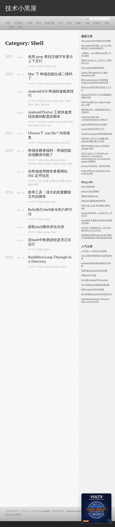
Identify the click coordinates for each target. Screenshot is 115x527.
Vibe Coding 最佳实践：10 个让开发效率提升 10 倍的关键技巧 (96, 47)
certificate (54, 180)
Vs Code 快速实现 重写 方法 (92, 129)
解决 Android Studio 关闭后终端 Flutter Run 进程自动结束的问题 (94, 81)
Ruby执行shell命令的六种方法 (50, 211)
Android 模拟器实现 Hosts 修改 (94, 124)
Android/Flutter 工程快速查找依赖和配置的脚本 (50, 114)
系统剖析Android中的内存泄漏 (94, 270)
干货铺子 (19, 22)
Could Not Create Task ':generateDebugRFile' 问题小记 (94, 118)
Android (42, 100)
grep (53, 65)
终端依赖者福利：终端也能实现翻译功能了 (49, 152)
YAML (70, 121)
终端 (62, 180)
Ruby (49, 142)
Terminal (61, 83)
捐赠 (78, 22)
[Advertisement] (39, 387)
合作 (69, 22)
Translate (32, 163)
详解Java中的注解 (88, 275)
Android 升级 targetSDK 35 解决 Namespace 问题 (94, 74)
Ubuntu (42, 142)
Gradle (58, 121)
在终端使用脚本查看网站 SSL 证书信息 (48, 173)
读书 (38, 22)
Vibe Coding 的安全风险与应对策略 (96, 41)
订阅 (87, 22)
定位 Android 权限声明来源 (92, 68)
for (52, 266)
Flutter (55, 100)
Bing (63, 163)
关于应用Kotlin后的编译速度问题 (95, 285)
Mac (47, 83)
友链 (20, 27)
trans (69, 163)
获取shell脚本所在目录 (46, 227)
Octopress (46, 511)
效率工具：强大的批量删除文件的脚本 (49, 194)
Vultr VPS (78, 511)
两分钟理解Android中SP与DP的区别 (96, 294)
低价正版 (50, 22)
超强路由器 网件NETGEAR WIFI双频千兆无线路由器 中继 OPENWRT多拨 (96, 236)
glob (53, 201)
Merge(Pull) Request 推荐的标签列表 (96, 134)
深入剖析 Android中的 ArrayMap (94, 280)
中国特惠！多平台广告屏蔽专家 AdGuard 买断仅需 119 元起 (95, 140)
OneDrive (70, 511)
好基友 (96, 22)
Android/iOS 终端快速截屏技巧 (51, 93)
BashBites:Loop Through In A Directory (50, 259)
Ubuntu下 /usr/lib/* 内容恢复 (49, 135)
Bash (68, 83)
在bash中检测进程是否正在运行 (49, 242)
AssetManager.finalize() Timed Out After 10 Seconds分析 (95, 300)
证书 (45, 180)
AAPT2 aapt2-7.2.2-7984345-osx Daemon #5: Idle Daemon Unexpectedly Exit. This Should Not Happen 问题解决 (96, 157)
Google (48, 163)
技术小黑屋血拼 (88, 186)
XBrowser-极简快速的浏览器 (93, 201)
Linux (41, 65)
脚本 (36, 184)
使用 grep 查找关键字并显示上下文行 (50, 58)
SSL (40, 180)
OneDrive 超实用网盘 (90, 191)
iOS (49, 100)
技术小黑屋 (21, 8)
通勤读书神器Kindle (89, 196)
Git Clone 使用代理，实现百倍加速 (96, 166)
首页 (7, 22)
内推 (106, 22)
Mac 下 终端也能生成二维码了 (50, 76)
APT (68, 142)
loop (57, 266)
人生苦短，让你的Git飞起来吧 (94, 251)
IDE (64, 121)
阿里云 (19, 514)
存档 (29, 22)
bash (63, 266)
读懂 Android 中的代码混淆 (92, 289)
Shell (47, 65)
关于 (60, 22)
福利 (11, 27)
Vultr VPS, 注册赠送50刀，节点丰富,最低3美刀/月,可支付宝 (96, 229)
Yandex (56, 163)
